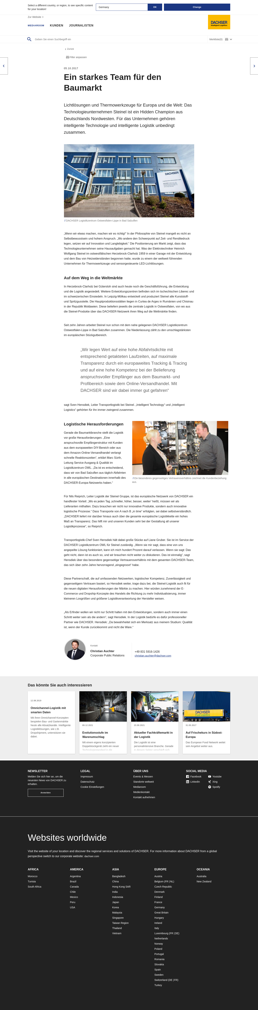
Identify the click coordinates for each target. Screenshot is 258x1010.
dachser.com (92, 856)
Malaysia (117, 912)
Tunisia (32, 881)
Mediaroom (37, 25)
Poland (158, 948)
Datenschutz (88, 781)
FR (166, 881)
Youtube (215, 776)
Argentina (75, 876)
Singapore (118, 917)
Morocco (32, 876)
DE (176, 933)
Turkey (158, 985)
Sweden (159, 974)
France (158, 902)
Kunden (59, 25)
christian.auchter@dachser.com (155, 656)
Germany (159, 907)
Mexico (74, 897)
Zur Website (36, 17)
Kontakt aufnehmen (144, 797)
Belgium (159, 881)
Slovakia (159, 964)
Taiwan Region (120, 923)
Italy (156, 928)
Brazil (73, 881)
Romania (159, 959)
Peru (72, 902)
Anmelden (46, 793)
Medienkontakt (141, 792)
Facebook (193, 776)
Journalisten (84, 25)
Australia (201, 876)
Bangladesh (118, 876)
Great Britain (161, 912)
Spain (157, 969)
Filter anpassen (76, 58)
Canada (74, 886)
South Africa (34, 886)
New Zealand (204, 881)
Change (197, 7)
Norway (158, 943)
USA (72, 907)
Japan (115, 902)
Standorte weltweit (143, 781)
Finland (158, 897)
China (115, 881)
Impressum (87, 776)
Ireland (158, 923)
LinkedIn (193, 781)
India (115, 891)
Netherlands (161, 938)
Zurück (69, 49)
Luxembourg (161, 933)
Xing (213, 781)
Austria (158, 876)
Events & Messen (143, 776)
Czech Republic (163, 886)
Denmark (159, 891)
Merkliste (216, 39)
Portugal (159, 954)
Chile (73, 891)
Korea (115, 907)
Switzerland (160, 980)
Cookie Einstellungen (92, 786)
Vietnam (116, 933)
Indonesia (117, 897)
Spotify (214, 786)
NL (171, 881)
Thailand (117, 928)
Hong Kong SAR (121, 886)
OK (155, 7)
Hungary (159, 917)
